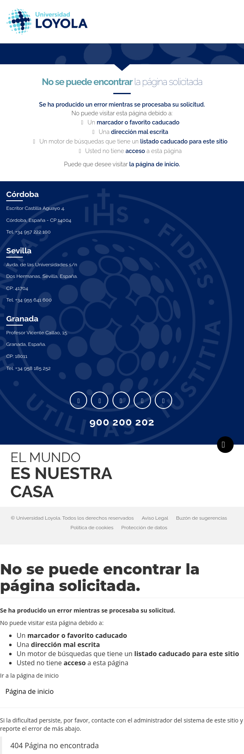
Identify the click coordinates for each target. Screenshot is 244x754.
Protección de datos (144, 527)
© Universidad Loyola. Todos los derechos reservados (72, 518)
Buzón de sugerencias (201, 518)
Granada (22, 318)
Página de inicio (29, 691)
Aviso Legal (155, 518)
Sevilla (19, 250)
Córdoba (22, 194)
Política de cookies (92, 527)
